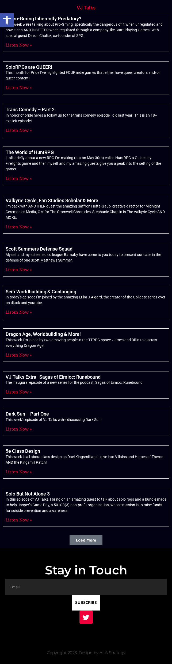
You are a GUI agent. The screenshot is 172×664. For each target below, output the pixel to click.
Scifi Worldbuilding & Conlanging (41, 291)
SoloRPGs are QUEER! (29, 67)
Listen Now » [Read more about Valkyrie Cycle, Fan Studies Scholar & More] (19, 226)
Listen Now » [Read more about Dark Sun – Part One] (19, 429)
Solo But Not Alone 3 (28, 494)
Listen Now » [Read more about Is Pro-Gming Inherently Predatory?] (19, 45)
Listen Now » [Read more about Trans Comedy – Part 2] (19, 130)
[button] (7, 20)
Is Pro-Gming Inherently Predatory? (43, 18)
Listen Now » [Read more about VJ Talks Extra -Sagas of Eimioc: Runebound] (19, 391)
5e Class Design (23, 451)
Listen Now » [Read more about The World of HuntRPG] (19, 178)
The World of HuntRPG (30, 152)
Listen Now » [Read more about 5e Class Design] (19, 471)
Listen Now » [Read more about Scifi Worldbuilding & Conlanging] (19, 312)
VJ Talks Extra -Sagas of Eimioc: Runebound (53, 377)
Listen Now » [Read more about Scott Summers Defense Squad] (19, 269)
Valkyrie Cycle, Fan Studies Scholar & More (52, 200)
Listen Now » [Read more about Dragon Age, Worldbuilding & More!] (19, 355)
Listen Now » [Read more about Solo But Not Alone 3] (19, 520)
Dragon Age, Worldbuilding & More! (43, 334)
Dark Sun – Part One (27, 414)
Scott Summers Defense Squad (39, 249)
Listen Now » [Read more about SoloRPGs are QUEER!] (19, 87)
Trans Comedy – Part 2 (30, 109)
